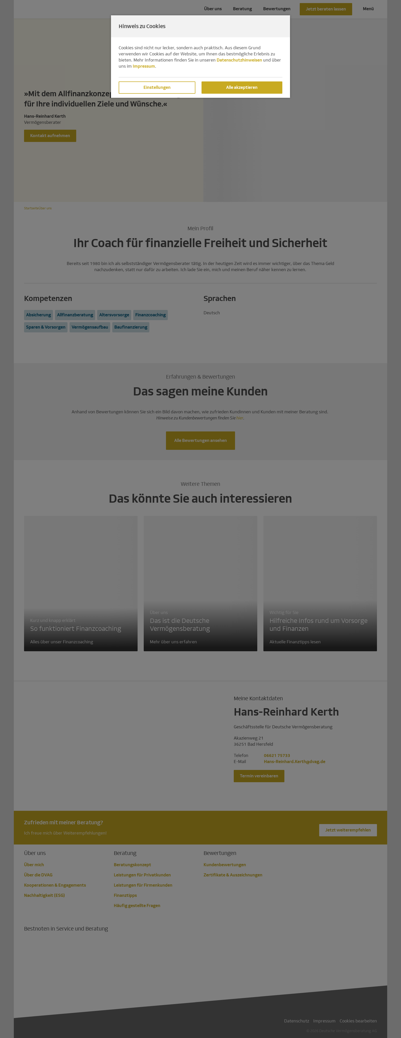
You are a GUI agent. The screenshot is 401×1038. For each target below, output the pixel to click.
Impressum (144, 66)
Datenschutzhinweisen (239, 60)
